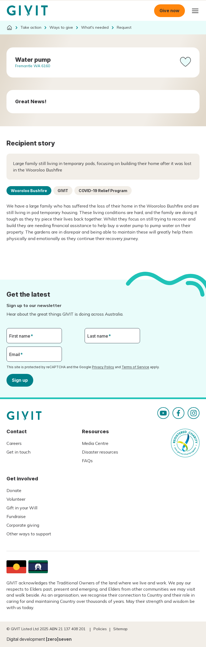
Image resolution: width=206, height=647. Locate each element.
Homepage (27, 10)
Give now (170, 10)
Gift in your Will (21, 507)
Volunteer (15, 499)
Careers (14, 443)
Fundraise (16, 516)
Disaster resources (100, 452)
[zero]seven (59, 639)
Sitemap (120, 628)
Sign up (20, 380)
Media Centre (95, 443)
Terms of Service (135, 367)
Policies (100, 628)
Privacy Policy (103, 367)
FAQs (87, 460)
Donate (13, 490)
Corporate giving (22, 525)
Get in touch (18, 452)
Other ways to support (28, 533)
